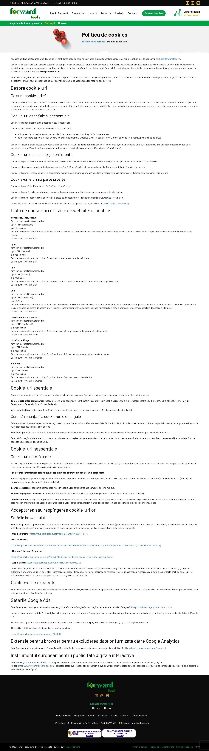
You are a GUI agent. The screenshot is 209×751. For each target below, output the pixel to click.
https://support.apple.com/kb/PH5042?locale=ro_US (54, 562)
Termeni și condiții (139, 747)
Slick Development (71, 747)
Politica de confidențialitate (162, 747)
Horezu (62, 23)
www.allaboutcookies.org (116, 203)
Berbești (50, 23)
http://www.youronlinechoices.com (36, 665)
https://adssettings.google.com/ (148, 607)
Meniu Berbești (57, 13)
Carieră (117, 13)
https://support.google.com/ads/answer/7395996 (36, 633)
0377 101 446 (108, 723)
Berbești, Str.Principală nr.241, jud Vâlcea (29, 3)
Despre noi (76, 13)
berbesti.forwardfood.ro (168, 58)
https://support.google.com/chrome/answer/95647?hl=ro (59, 533)
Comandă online (152, 13)
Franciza (104, 13)
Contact (130, 13)
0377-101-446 (190, 15)
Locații (91, 13)
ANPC (197, 747)
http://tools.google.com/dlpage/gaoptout (145, 648)
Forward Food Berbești (93, 41)
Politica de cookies (184, 747)
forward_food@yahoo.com (134, 723)
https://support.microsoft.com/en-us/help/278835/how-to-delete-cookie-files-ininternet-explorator (62, 556)
